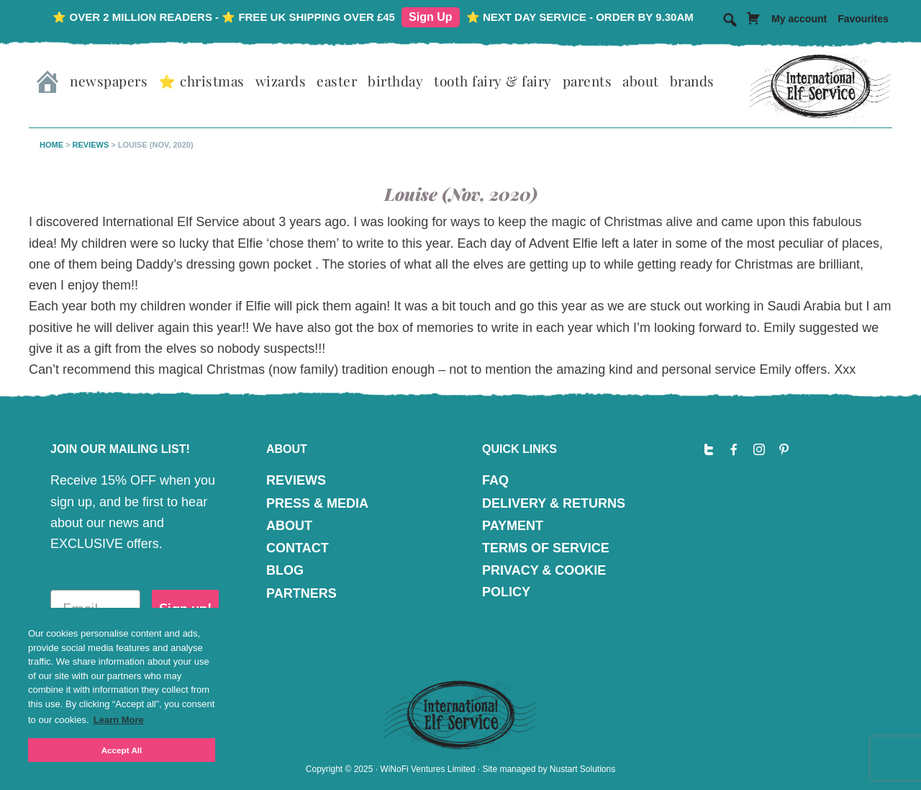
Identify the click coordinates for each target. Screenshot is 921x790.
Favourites (863, 18)
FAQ (495, 480)
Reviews (91, 144)
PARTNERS (301, 593)
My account (799, 18)
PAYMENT (512, 526)
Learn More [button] (119, 719)
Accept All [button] (121, 750)
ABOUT (289, 526)
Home (51, 144)
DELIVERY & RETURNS (553, 503)
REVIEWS (296, 480)
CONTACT (297, 548)
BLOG (285, 570)
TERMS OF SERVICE (545, 548)
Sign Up (430, 17)
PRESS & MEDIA (317, 503)
